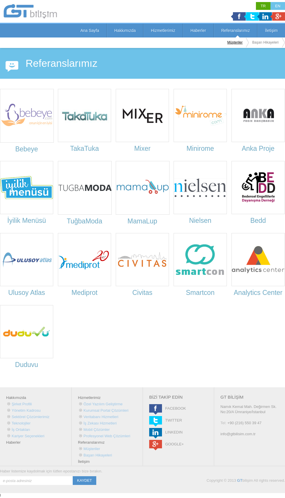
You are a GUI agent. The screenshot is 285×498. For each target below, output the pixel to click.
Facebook (239, 16)
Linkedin (265, 16)
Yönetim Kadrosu (26, 410)
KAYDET (84, 480)
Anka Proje (258, 148)
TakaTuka (84, 148)
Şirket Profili (22, 404)
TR (263, 6)
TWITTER (155, 420)
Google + (278, 16)
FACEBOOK (155, 408)
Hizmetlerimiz (163, 30)
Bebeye (26, 149)
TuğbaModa (84, 221)
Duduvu (26, 364)
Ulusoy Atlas (26, 292)
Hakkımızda (125, 30)
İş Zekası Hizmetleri (100, 423)
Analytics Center (258, 292)
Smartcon (200, 292)
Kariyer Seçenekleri (28, 436)
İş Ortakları (21, 429)
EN (277, 6)
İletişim (271, 30)
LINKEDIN (155, 432)
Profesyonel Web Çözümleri (106, 436)
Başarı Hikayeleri (265, 42)
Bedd (258, 220)
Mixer (142, 148)
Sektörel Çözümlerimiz (30, 417)
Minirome (200, 148)
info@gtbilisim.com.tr (238, 434)
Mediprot (84, 292)
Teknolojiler (21, 423)
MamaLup (142, 221)
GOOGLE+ (155, 444)
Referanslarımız (235, 30)
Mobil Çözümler (96, 429)
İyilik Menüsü (26, 220)
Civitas (142, 292)
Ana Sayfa (89, 30)
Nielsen (200, 220)
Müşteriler (235, 42)
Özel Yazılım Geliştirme (103, 404)
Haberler (198, 30)
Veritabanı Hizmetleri (100, 417)
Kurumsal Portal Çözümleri (106, 410)
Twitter (252, 16)
